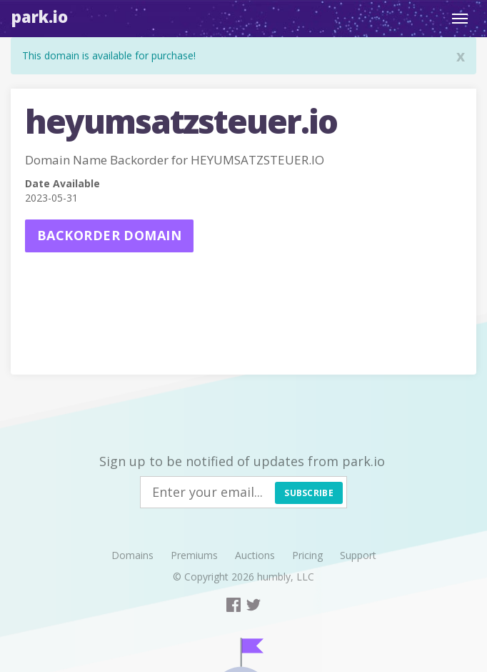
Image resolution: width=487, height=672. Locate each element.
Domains (132, 555)
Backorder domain (109, 235)
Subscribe (308, 493)
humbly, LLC (285, 576)
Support (358, 555)
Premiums (194, 555)
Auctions (255, 555)
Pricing (307, 555)
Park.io (39, 16)
